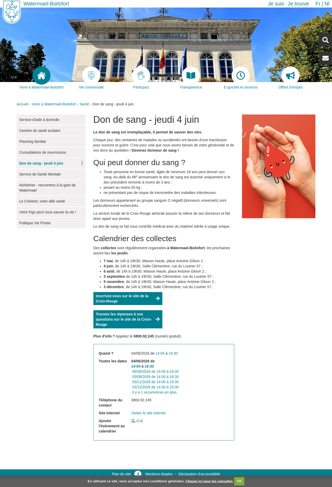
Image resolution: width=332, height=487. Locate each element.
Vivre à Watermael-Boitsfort (54, 104)
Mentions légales (158, 474)
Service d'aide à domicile (39, 120)
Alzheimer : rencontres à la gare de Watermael (47, 187)
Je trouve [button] (298, 3)
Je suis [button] (276, 3)
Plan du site (121, 474)
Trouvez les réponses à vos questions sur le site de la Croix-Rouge (124, 319)
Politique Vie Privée (35, 223)
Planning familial (32, 141)
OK (239, 481)
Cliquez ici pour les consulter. (209, 481)
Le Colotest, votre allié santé (42, 201)
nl (326, 3)
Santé (84, 104)
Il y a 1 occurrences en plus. (154, 392)
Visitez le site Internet (148, 413)
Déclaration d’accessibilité (199, 474)
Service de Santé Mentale (40, 174)
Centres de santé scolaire (39, 130)
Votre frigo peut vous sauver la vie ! (47, 212)
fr (317, 3)
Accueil (22, 104)
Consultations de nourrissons (42, 152)
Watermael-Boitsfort (46, 3)
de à (155, 371)
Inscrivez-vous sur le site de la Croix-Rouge (122, 298)
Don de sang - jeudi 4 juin (41, 163)
